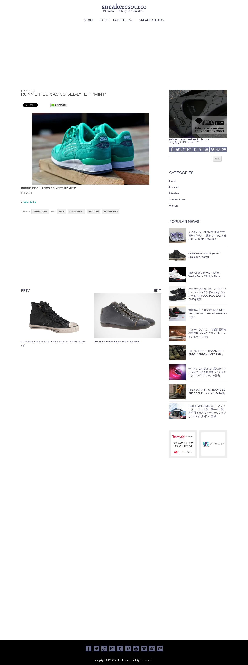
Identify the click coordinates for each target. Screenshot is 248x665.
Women (173, 205)
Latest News (123, 20)
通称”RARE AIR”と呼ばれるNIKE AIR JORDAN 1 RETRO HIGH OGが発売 (207, 313)
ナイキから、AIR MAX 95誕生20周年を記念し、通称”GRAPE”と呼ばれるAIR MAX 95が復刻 (207, 235)
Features (174, 187)
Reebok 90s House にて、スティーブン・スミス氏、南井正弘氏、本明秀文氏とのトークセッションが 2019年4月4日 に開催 (207, 411)
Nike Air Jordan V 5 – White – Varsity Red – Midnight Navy (204, 274)
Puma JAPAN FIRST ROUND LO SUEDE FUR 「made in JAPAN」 (207, 391)
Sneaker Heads (151, 20)
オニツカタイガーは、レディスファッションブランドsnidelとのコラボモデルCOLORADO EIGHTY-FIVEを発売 (207, 294)
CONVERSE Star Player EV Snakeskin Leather (204, 255)
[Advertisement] (124, 56)
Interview (174, 193)
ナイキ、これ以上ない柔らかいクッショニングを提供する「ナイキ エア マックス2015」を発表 (207, 372)
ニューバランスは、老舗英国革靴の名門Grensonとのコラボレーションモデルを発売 (207, 333)
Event (172, 181)
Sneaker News (40, 211)
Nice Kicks (29, 202)
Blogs (103, 20)
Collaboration (76, 211)
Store (89, 20)
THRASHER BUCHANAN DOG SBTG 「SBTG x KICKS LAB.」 (206, 352)
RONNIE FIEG (111, 211)
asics (61, 211)
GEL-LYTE (93, 211)
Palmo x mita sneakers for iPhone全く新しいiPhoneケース (198, 139)
